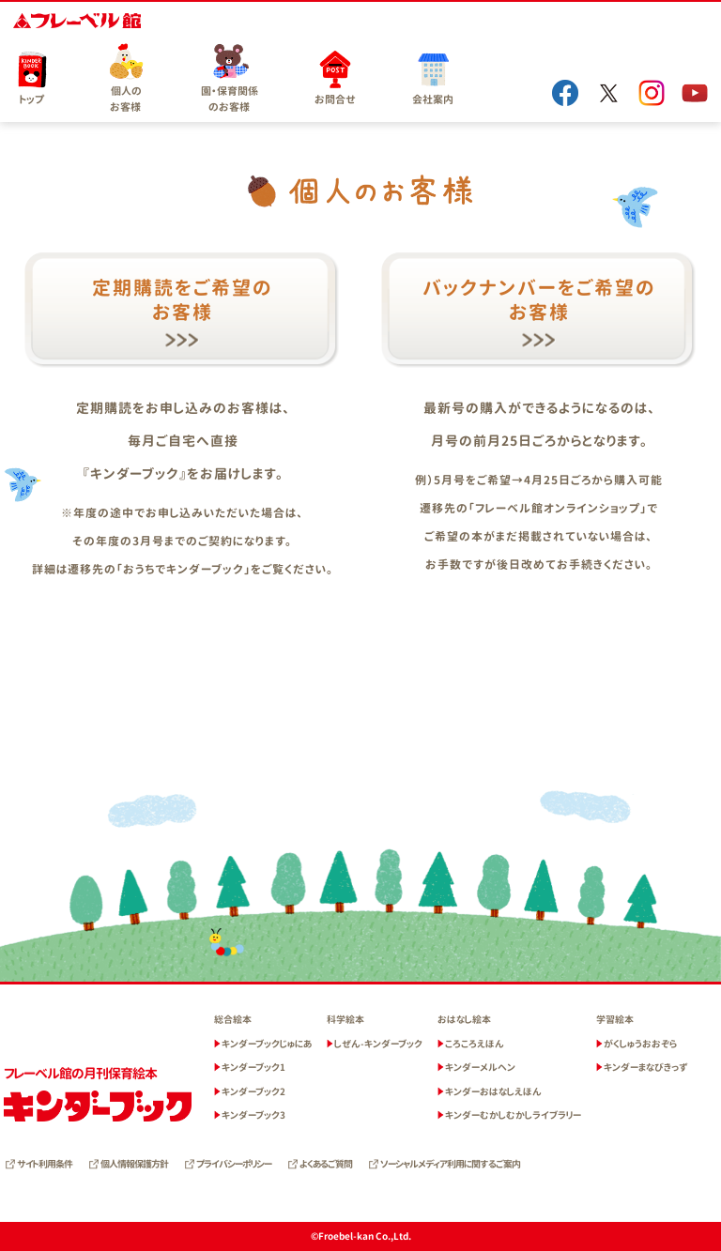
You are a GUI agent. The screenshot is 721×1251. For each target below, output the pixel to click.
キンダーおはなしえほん (493, 1091)
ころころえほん (474, 1043)
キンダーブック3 (253, 1114)
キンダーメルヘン (480, 1067)
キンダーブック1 (253, 1067)
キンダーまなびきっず (646, 1067)
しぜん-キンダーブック (378, 1043)
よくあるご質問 (325, 1163)
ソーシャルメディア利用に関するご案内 (450, 1163)
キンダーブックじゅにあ (267, 1043)
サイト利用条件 (44, 1163)
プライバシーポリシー (233, 1163)
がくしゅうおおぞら (640, 1043)
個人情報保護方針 (134, 1163)
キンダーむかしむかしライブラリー (513, 1114)
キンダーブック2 (253, 1091)
